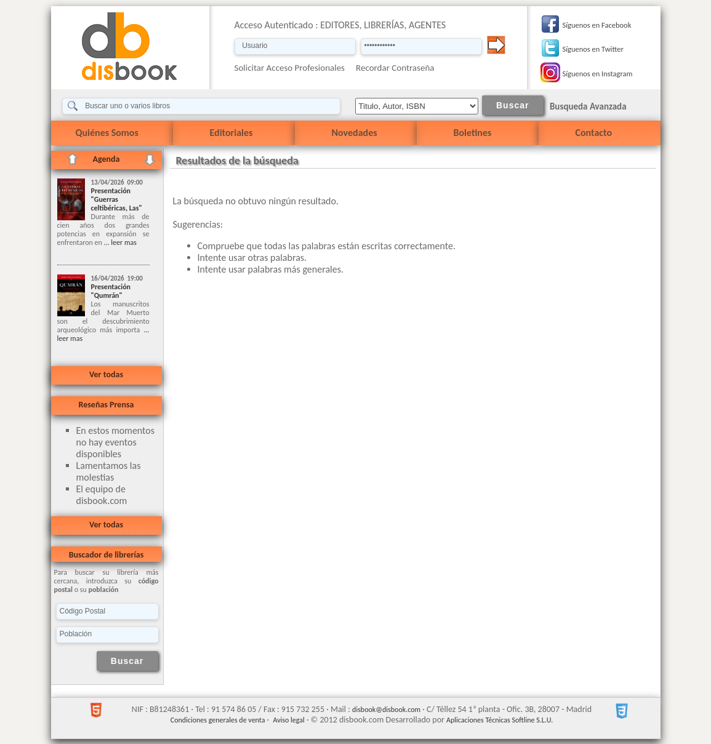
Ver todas (106, 374)
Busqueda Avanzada (588, 106)
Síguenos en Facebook (597, 25)
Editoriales (231, 132)
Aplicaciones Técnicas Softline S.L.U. (499, 720)
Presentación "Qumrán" (111, 291)
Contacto (594, 132)
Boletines (473, 132)
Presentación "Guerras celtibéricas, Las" (116, 199)
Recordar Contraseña (395, 67)
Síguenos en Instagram (598, 73)
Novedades (354, 132)
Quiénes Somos (107, 132)
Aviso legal (288, 720)
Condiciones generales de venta (218, 720)
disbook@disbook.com (386, 709)
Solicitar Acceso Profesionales (290, 67)
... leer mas (119, 242)
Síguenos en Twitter (593, 49)
